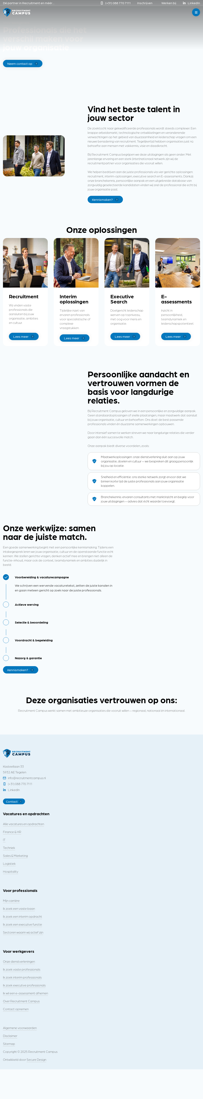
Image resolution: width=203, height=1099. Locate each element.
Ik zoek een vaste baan (19, 908)
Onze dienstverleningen (19, 961)
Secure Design (36, 1059)
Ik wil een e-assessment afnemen (25, 993)
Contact (14, 801)
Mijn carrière (11, 900)
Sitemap (9, 1043)
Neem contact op (22, 63)
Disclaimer (10, 1036)
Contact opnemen (16, 1009)
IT (4, 840)
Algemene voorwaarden (20, 1028)
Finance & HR (12, 832)
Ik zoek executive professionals (24, 985)
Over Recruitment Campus (21, 1001)
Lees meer (23, 336)
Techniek (9, 847)
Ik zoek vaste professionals (21, 969)
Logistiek (9, 863)
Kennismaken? (105, 199)
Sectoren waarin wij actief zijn (23, 932)
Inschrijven (144, 3)
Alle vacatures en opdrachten (23, 824)
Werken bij (168, 3)
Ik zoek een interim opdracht (22, 916)
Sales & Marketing (15, 855)
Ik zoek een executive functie (22, 924)
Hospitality (10, 871)
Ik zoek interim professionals (22, 977)
